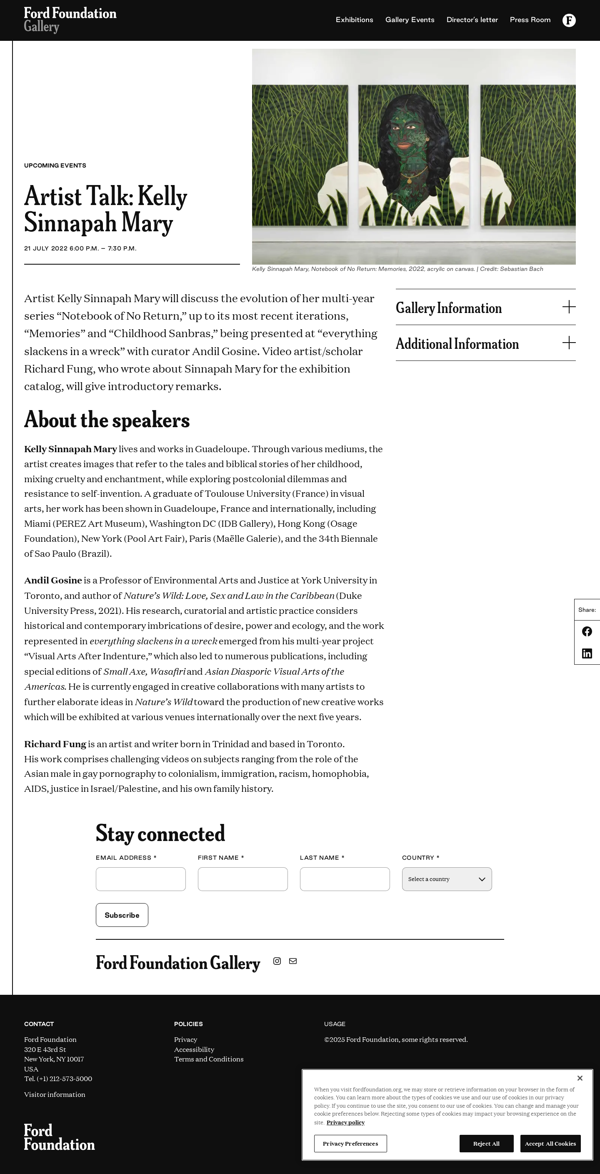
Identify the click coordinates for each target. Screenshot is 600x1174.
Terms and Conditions (209, 1059)
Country (421, 858)
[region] (447, 1115)
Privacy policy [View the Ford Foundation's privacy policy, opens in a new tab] (346, 1122)
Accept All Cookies (550, 1143)
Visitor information (54, 1094)
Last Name (322, 858)
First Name (221, 858)
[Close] (580, 1078)
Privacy (185, 1039)
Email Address (126, 858)
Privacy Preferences (350, 1143)
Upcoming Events (55, 165)
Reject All (486, 1143)
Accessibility (194, 1049)
